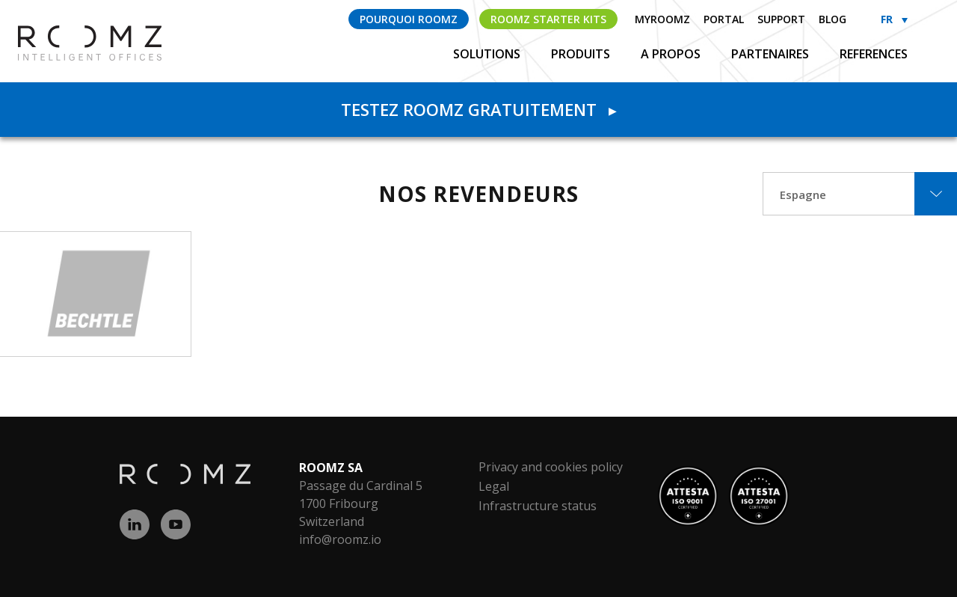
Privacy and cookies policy (550, 467)
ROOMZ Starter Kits (548, 19)
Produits (582, 54)
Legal (493, 486)
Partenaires (771, 54)
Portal (724, 19)
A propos (672, 54)
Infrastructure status (537, 506)
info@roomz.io (340, 539)
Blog (832, 19)
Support (781, 19)
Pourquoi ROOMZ (409, 19)
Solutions (488, 54)
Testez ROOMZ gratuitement (478, 109)
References (874, 54)
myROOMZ (662, 19)
